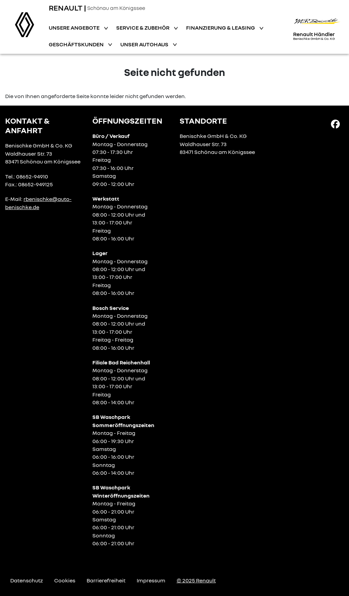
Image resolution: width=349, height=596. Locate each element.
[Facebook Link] (335, 123)
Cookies (64, 580)
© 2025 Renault (196, 580)
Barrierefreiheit (106, 580)
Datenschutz (26, 580)
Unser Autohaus (144, 44)
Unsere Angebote (75, 27)
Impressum (151, 580)
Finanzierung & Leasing (221, 27)
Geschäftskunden (77, 44)
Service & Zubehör (143, 27)
